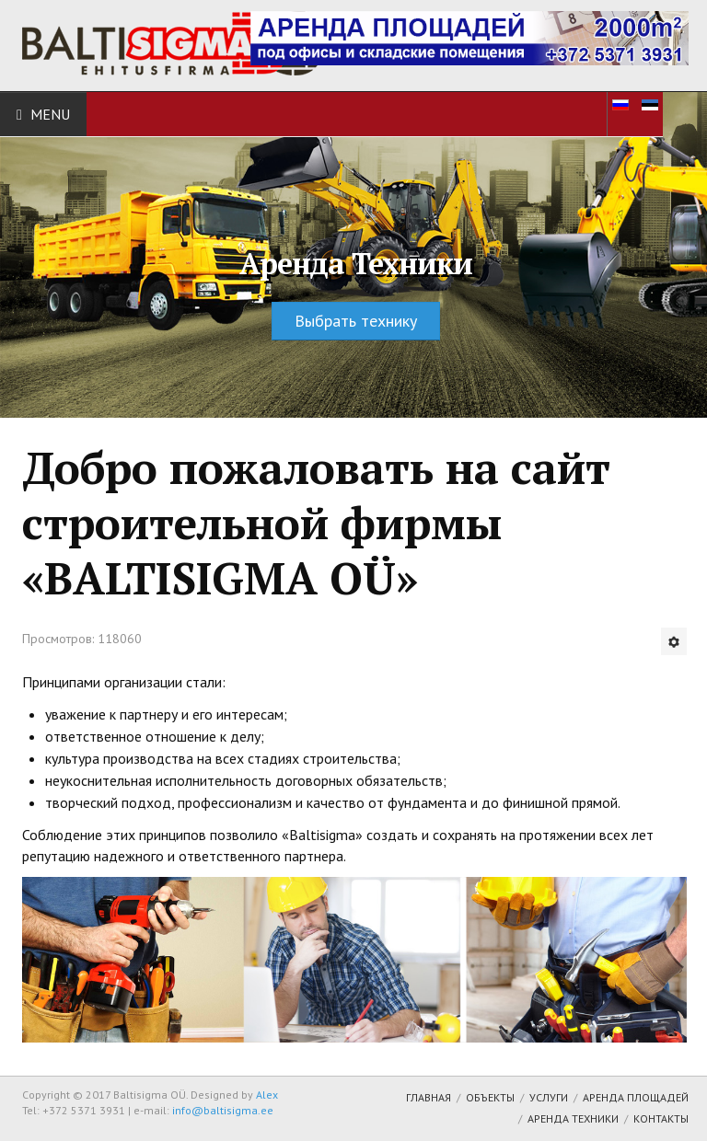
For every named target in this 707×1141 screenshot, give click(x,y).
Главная (428, 1097)
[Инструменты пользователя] (674, 641)
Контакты (661, 1118)
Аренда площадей (636, 1097)
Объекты (490, 1097)
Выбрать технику (356, 320)
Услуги (548, 1097)
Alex (267, 1094)
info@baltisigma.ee (222, 1110)
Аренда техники (573, 1118)
